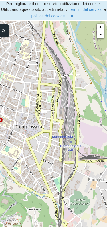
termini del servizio (86, 9)
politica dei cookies (48, 16)
